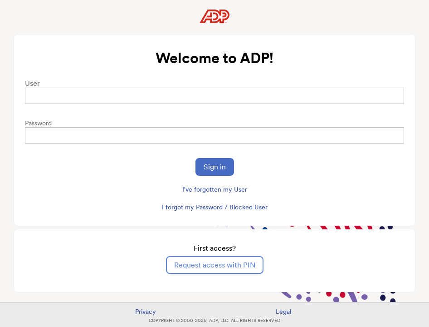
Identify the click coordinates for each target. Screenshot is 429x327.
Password (38, 123)
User (32, 83)
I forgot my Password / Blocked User (215, 207)
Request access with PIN (214, 265)
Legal (283, 311)
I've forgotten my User (214, 189)
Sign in (215, 167)
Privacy (145, 311)
